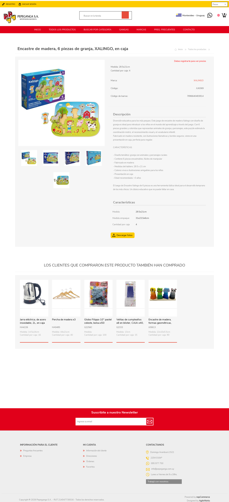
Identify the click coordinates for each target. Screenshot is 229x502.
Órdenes (90, 460)
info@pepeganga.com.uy (162, 467)
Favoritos (90, 465)
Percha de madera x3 (64, 318)
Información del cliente (96, 449)
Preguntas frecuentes (33, 449)
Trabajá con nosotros (158, 480)
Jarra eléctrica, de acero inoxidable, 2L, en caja (33, 320)
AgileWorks (204, 499)
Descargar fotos (124, 234)
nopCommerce (203, 496)
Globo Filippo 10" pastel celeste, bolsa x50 (98, 320)
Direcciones (91, 455)
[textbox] (102, 15)
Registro (11, 3)
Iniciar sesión (30, 3)
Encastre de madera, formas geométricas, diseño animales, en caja (162, 322)
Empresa (27, 455)
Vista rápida (34, 311)
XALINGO (199, 79)
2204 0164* (156, 456)
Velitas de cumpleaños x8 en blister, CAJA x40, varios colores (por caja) (130, 322)
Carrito (223, 15)
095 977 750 (208, 15)
